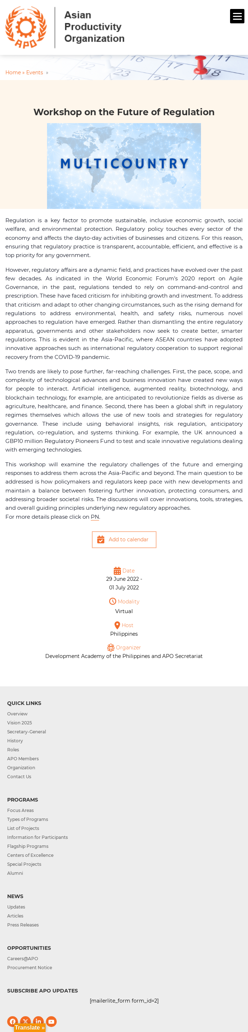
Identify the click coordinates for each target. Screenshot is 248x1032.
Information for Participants (37, 837)
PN (95, 516)
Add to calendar (129, 539)
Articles (15, 916)
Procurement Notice (29, 967)
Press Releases (23, 925)
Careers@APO (22, 958)
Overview (17, 713)
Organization (21, 767)
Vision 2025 (19, 722)
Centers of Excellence (30, 855)
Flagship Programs (27, 846)
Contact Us (19, 776)
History (15, 740)
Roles (13, 749)
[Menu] (237, 16)
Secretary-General (26, 731)
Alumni (15, 873)
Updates (16, 907)
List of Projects (23, 828)
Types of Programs (27, 819)
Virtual (124, 611)
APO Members (23, 758)
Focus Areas (20, 810)
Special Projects (24, 864)
